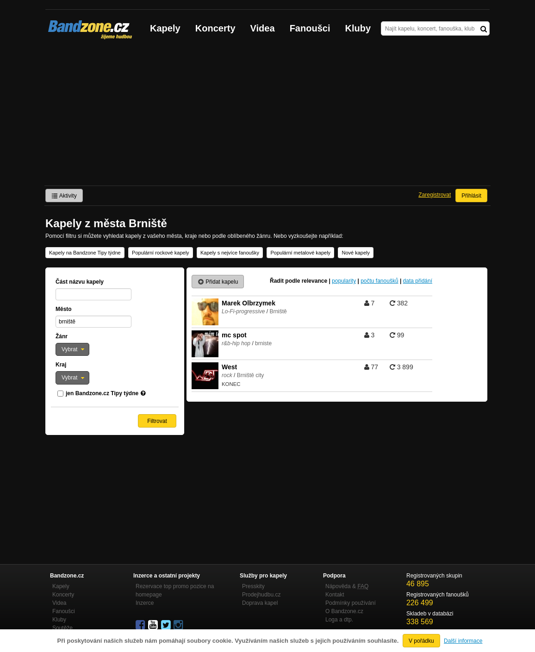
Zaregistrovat (434, 195)
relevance (314, 281)
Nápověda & (346, 586)
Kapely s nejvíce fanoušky (229, 252)
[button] (72, 349)
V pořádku (421, 641)
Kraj (61, 364)
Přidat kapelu (218, 282)
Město (64, 309)
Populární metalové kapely (300, 252)
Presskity (253, 586)
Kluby (358, 28)
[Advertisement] (267, 116)
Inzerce (145, 603)
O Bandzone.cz (344, 611)
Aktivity (64, 195)
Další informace (463, 641)
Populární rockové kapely (160, 252)
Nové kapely (356, 252)
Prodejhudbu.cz (261, 594)
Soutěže (62, 628)
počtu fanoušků (379, 281)
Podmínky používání (350, 603)
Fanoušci (310, 28)
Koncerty (215, 28)
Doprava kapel (260, 603)
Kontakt (334, 594)
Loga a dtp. (339, 619)
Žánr (62, 336)
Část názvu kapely (80, 282)
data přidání (417, 281)
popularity (344, 281)
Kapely (165, 28)
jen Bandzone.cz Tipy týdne (102, 393)
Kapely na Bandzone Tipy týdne (85, 252)
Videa (262, 28)
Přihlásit (471, 195)
